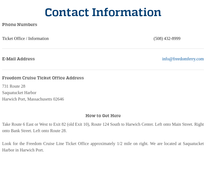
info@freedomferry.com (183, 59)
